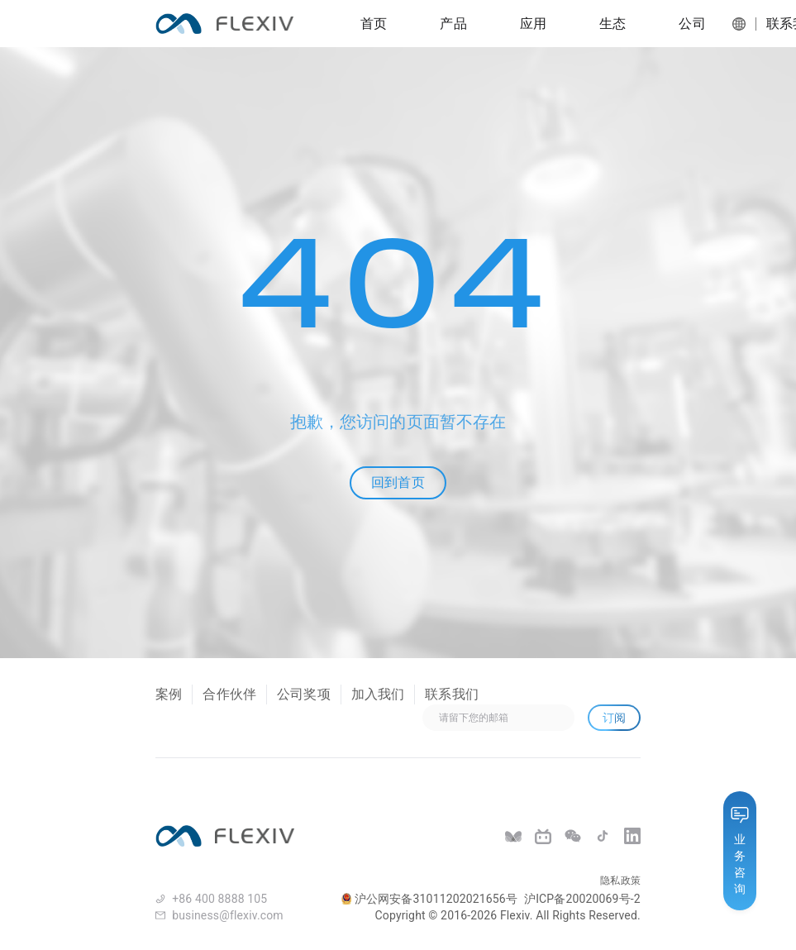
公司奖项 (304, 694)
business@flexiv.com (228, 915)
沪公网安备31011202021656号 (429, 898)
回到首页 (398, 482)
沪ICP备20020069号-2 (582, 898)
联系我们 (452, 694)
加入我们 (378, 694)
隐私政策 (620, 880)
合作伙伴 (229, 694)
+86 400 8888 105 (219, 898)
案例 (168, 694)
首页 (373, 23)
